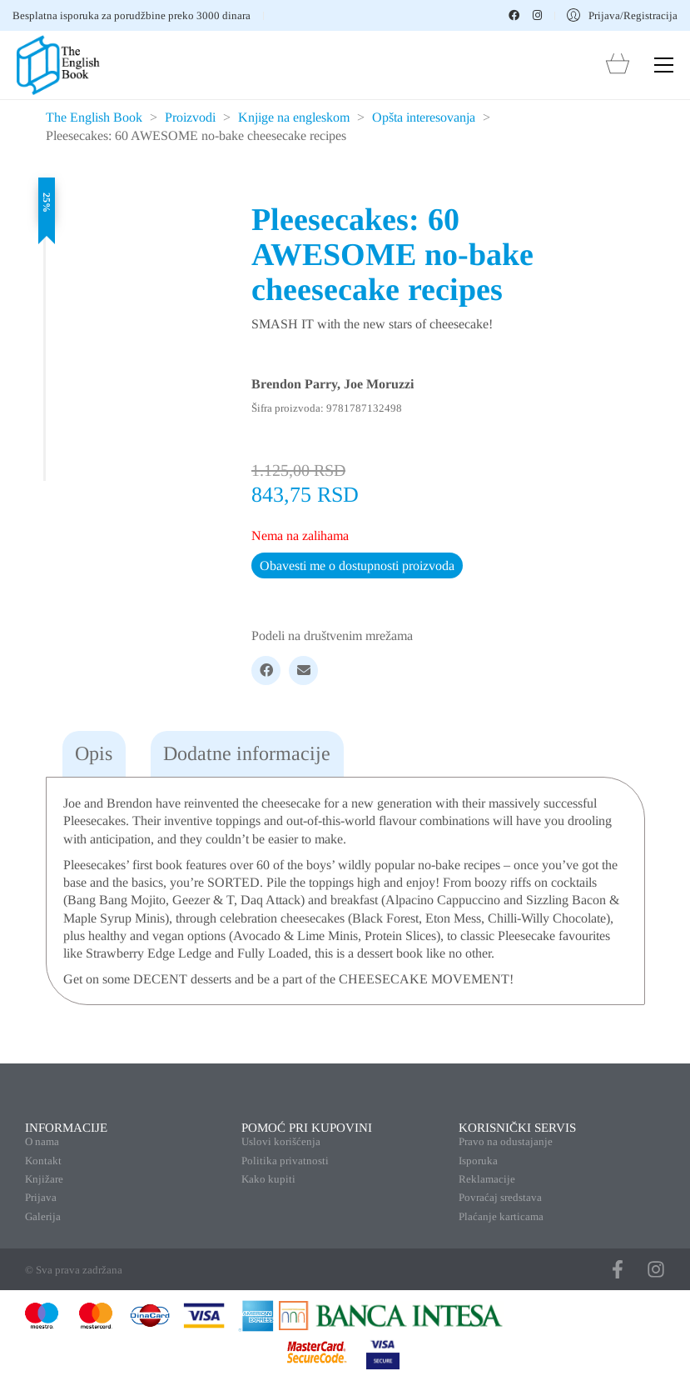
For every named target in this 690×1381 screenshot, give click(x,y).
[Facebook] (265, 670)
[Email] (303, 670)
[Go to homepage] (58, 65)
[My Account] (622, 15)
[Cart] (617, 65)
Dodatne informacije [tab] (246, 753)
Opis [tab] (93, 753)
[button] (663, 65)
